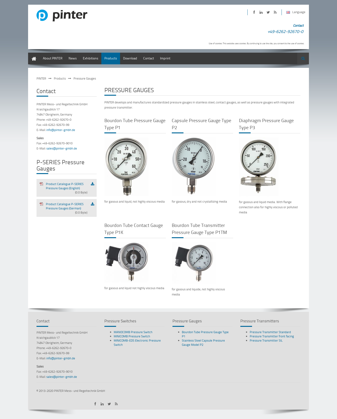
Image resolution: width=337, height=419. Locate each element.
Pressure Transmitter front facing (272, 336)
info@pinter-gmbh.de (60, 130)
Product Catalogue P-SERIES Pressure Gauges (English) (63, 188)
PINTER (41, 78)
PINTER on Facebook (254, 12)
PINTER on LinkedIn (261, 12)
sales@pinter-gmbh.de (61, 148)
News (73, 58)
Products (110, 58)
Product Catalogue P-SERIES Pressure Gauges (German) (63, 208)
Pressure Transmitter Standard (270, 332)
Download (130, 58)
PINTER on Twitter (268, 12)
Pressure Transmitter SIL (266, 340)
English (33, 55)
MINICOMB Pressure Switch (132, 336)
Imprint (165, 58)
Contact (148, 58)
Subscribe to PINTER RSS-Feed (275, 12)
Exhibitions (90, 58)
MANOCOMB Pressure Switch (133, 332)
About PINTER (52, 58)
